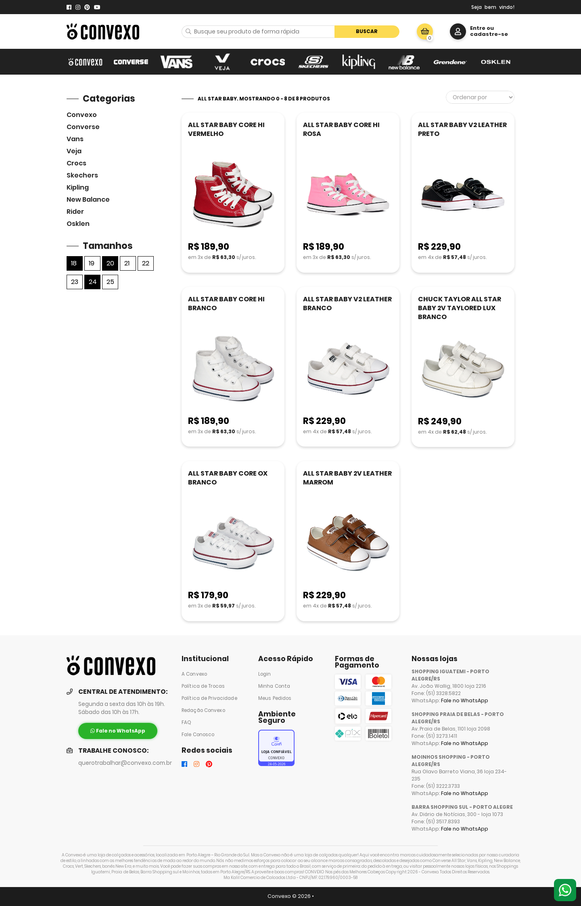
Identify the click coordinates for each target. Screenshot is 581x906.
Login (264, 674)
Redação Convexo (203, 710)
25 (110, 281)
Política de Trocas (203, 686)
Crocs (76, 163)
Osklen (78, 223)
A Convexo (194, 674)
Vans (75, 139)
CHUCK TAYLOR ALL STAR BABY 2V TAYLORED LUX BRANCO (459, 307)
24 (93, 281)
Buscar (367, 31)
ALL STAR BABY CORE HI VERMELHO (226, 129)
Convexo (82, 114)
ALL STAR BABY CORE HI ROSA (341, 129)
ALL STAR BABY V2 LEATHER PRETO (462, 129)
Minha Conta (274, 686)
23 (74, 281)
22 (145, 263)
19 (91, 263)
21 (127, 263)
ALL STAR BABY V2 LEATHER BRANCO (347, 303)
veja (74, 151)
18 (74, 263)
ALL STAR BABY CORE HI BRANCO (226, 303)
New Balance (88, 199)
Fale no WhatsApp (464, 700)
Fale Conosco (198, 734)
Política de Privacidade (209, 698)
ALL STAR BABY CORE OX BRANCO (228, 478)
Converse (83, 127)
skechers (82, 175)
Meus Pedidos (274, 698)
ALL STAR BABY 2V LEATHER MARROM (347, 478)
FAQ (186, 722)
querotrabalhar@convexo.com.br (125, 763)
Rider (75, 211)
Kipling (78, 187)
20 (110, 263)
